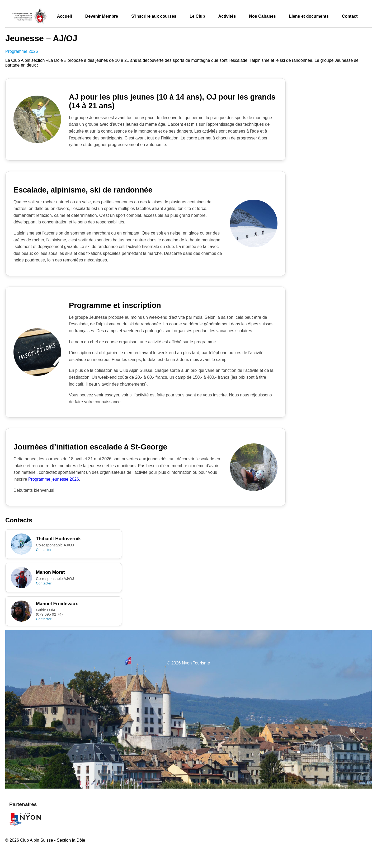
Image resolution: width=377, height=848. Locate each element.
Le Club (197, 16)
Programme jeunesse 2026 (53, 479)
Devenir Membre (101, 16)
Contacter (43, 550)
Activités (227, 16)
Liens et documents (309, 16)
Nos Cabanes (262, 16)
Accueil (64, 16)
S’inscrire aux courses (153, 16)
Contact (350, 16)
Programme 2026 (21, 51)
